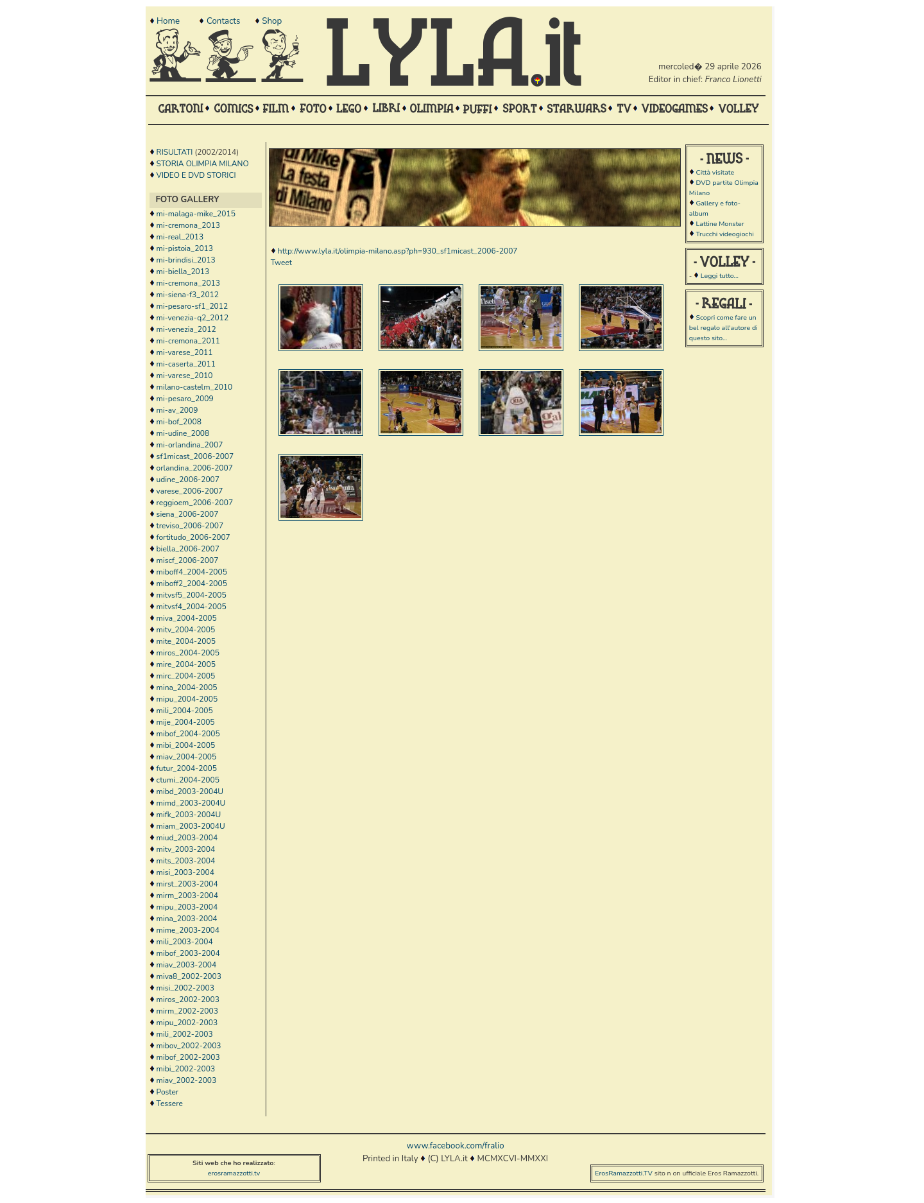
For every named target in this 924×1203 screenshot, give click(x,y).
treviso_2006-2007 (190, 526)
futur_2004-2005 (187, 768)
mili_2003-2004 (185, 942)
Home (168, 21)
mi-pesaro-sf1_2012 (192, 306)
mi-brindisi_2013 (186, 260)
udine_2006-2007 (188, 479)
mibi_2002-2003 (186, 1069)
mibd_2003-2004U (190, 791)
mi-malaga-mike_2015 (196, 214)
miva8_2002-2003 (189, 976)
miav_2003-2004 (187, 965)
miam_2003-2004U (191, 826)
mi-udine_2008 (183, 433)
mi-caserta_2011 (186, 364)
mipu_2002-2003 (187, 1022)
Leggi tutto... (720, 276)
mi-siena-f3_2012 (188, 295)
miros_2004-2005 (188, 653)
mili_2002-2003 (185, 1034)
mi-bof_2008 (179, 422)
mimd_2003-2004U (191, 803)
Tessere (170, 1103)
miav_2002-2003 (187, 1080)
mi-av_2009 (177, 410)
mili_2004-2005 (185, 710)
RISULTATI (175, 152)
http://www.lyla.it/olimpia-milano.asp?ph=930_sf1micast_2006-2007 (398, 251)
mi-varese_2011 (185, 352)
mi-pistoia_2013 (185, 248)
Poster (168, 1092)
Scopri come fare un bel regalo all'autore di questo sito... (723, 328)
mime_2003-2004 (188, 930)
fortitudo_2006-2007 (193, 537)
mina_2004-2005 (187, 687)
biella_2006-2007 (188, 549)
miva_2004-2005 (187, 618)
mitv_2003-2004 (186, 849)
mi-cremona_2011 (188, 341)
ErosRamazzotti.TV (624, 1173)
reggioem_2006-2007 (195, 503)
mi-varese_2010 (185, 375)
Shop (272, 21)
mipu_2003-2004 (187, 907)
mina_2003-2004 (187, 918)
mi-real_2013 (180, 237)
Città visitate (715, 172)
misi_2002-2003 (185, 988)
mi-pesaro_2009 (185, 399)
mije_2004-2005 (186, 722)
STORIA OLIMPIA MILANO (203, 164)
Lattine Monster (720, 224)
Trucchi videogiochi (724, 234)
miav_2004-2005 (187, 757)
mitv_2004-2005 (186, 630)
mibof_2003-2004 (188, 953)
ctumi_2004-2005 (188, 780)
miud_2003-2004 (187, 838)
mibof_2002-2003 (188, 1057)
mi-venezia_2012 (186, 329)
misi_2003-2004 (185, 872)
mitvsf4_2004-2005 (192, 607)
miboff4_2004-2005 (192, 572)
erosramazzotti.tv (234, 1173)
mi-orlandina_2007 (190, 445)
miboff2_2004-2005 (192, 583)
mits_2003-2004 (186, 861)
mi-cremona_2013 (188, 225)
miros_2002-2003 (188, 999)
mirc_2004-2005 (186, 676)
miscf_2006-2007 (188, 560)
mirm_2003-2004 (187, 895)
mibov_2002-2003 (189, 1046)
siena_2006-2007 (188, 514)
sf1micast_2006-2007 (195, 456)
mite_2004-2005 (186, 641)
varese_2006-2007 (190, 491)
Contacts (223, 21)
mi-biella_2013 (183, 271)
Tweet (281, 262)
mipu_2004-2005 (187, 699)
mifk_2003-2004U (189, 814)
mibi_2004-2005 (186, 745)
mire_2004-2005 (186, 664)
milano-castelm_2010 (195, 387)
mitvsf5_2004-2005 (192, 595)
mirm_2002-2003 (187, 1011)
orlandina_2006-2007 (195, 468)
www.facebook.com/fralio (455, 1146)
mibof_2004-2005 (188, 734)
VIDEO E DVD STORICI (196, 175)
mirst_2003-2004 (187, 884)
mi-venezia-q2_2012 (193, 318)
